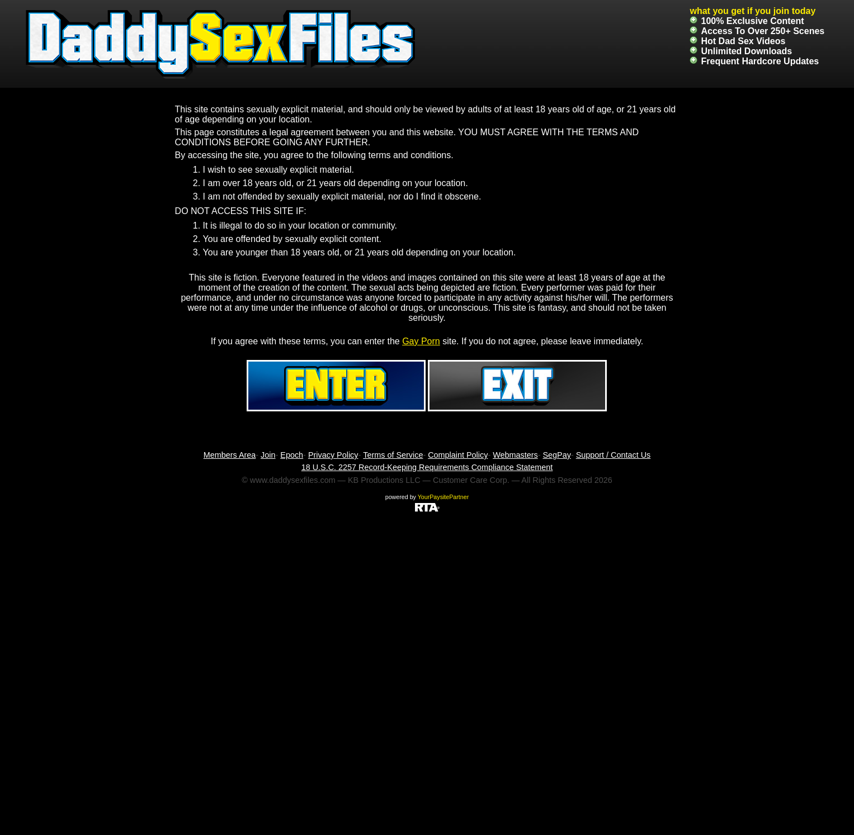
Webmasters (515, 454)
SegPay (557, 454)
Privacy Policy (333, 454)
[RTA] (427, 506)
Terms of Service (393, 454)
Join (268, 454)
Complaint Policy (458, 454)
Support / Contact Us (613, 454)
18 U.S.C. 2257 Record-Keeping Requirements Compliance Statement (427, 467)
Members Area (230, 454)
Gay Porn (421, 341)
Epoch (291, 454)
